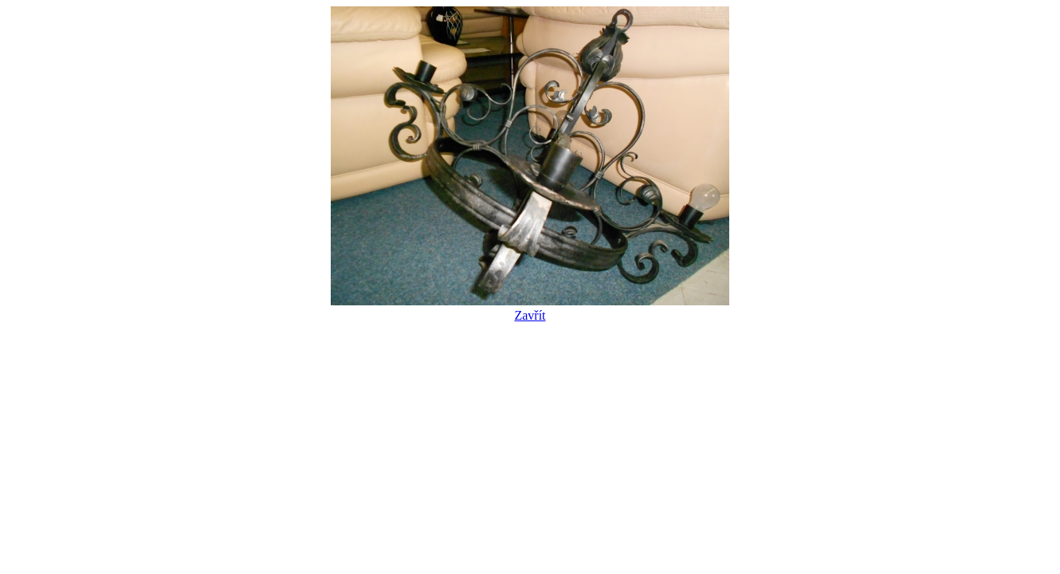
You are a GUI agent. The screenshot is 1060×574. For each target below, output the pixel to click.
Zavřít (530, 308)
